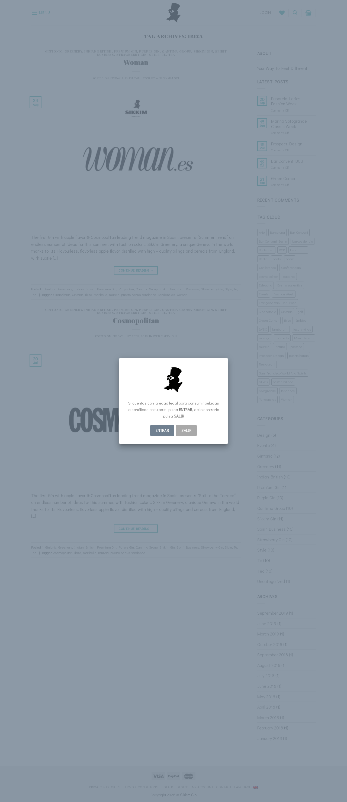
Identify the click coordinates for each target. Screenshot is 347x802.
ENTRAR (162, 430)
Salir (186, 430)
